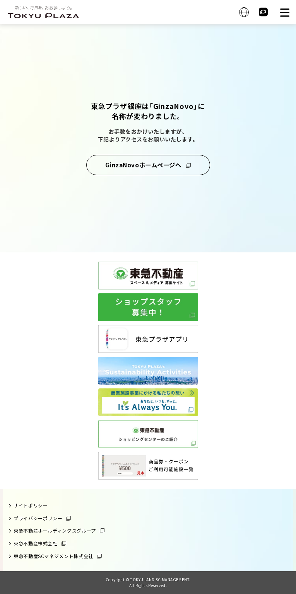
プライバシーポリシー (38, 518)
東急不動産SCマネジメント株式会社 (53, 556)
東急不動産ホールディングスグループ (55, 530)
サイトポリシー (31, 505)
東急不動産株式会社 (36, 543)
